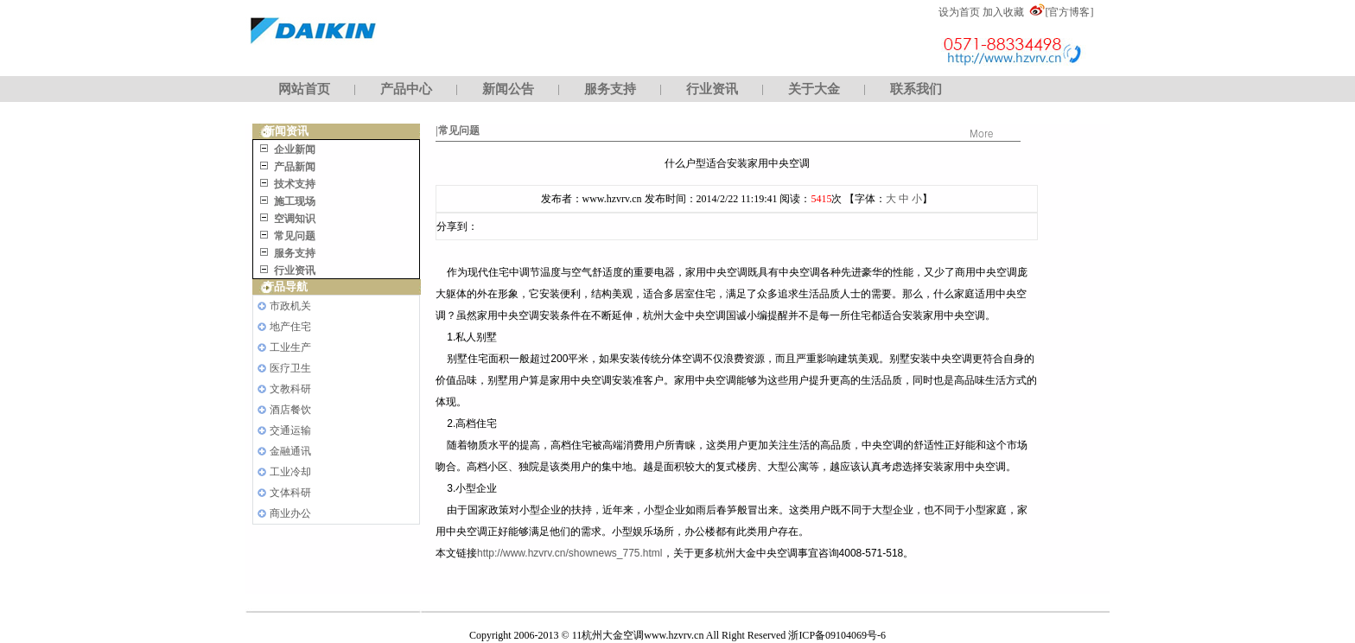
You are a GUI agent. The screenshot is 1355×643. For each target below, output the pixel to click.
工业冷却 (290, 472)
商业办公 (290, 513)
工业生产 (290, 347)
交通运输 (290, 430)
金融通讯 (290, 451)
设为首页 (959, 12)
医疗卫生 (290, 368)
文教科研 (290, 389)
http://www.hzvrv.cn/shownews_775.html (570, 553)
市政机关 (290, 306)
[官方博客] (1069, 12)
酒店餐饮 (290, 410)
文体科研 (290, 493)
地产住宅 (290, 327)
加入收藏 (1003, 12)
